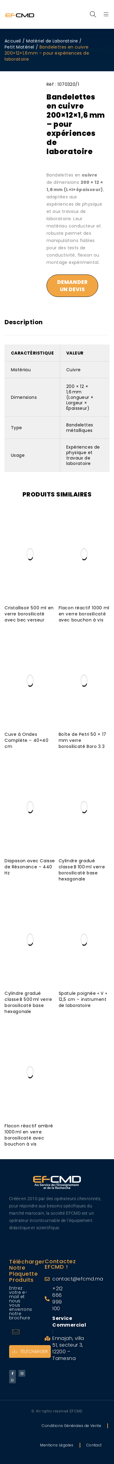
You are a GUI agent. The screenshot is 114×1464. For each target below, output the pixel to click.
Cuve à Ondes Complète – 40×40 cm (27, 740)
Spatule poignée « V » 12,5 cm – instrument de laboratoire (83, 999)
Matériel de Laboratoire (52, 41)
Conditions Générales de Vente (71, 1425)
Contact (94, 1445)
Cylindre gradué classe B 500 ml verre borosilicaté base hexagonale (28, 1002)
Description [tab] (24, 322)
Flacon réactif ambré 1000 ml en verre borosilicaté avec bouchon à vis (29, 1135)
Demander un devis (72, 285)
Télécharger (30, 1351)
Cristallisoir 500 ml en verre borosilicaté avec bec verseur (29, 614)
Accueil (13, 41)
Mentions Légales (56, 1445)
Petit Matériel (19, 47)
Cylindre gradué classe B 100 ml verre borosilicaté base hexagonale (82, 870)
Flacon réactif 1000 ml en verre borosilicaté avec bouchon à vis (84, 614)
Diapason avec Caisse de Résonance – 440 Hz (30, 867)
